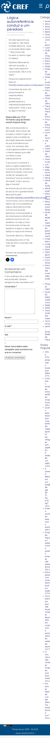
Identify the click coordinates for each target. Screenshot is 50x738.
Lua (46, 164)
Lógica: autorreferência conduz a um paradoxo (20, 23)
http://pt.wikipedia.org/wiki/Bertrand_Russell (26, 198)
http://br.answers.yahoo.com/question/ (26, 85)
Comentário (11, 287)
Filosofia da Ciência (17, 35)
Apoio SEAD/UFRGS (25, 733)
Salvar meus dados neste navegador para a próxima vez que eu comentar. (18, 349)
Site (6, 335)
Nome (8, 318)
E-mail (8, 326)
